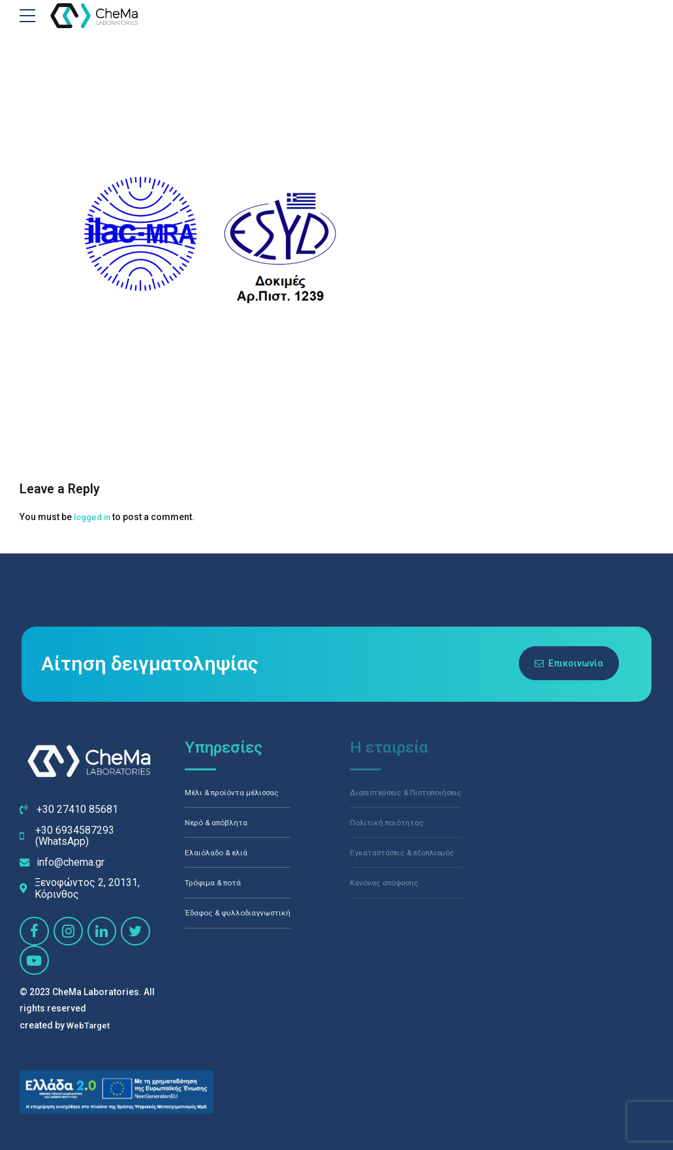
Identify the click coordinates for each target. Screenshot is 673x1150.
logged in (94, 517)
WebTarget (89, 1025)
